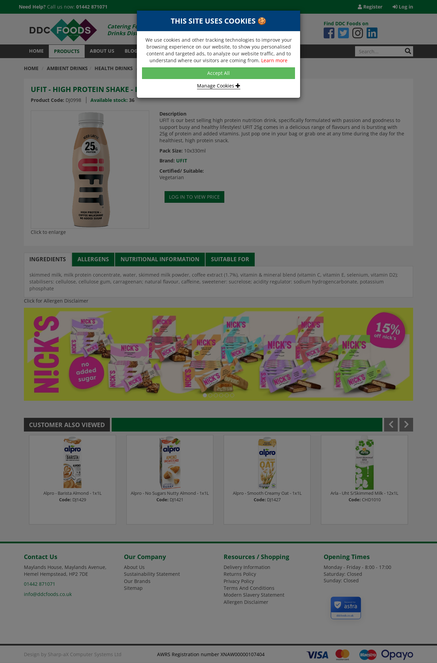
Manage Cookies (218, 85)
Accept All (218, 73)
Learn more (274, 60)
